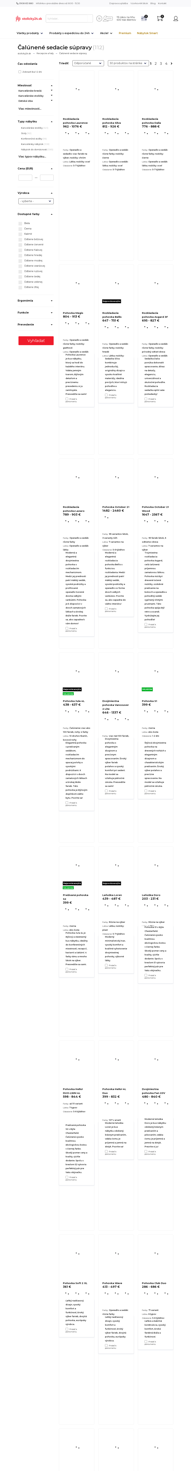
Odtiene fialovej (30, 250)
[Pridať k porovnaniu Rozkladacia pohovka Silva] (106, 395)
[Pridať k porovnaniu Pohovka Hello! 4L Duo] (106, 1345)
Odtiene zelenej (30, 282)
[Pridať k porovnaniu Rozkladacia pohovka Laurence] (67, 399)
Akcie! (104, 33)
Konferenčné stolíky (32, 138)
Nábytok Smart (147, 33)
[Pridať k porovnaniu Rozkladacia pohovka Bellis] (106, 608)
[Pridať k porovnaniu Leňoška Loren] (106, 1151)
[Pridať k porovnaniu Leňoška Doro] (146, 1151)
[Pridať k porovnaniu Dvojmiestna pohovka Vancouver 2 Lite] (106, 965)
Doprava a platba (118, 3)
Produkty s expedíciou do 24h (69, 33)
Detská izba (25, 100)
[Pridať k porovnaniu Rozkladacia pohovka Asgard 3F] (146, 624)
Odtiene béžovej (30, 239)
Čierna (24, 228)
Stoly (24, 133)
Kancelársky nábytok (32, 144)
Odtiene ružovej (30, 271)
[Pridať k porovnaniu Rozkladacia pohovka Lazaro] (67, 802)
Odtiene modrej (30, 260)
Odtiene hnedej (30, 255)
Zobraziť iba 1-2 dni (30, 71)
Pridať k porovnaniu (71, 400)
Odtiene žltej (28, 287)
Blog (153, 3)
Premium (125, 33)
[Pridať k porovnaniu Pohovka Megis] (67, 628)
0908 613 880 (24, 3)
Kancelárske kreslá (30, 90)
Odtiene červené (30, 244)
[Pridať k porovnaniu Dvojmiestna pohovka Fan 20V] (146, 1341)
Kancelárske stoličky (30, 95)
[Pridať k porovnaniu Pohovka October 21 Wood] (146, 791)
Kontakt (162, 3)
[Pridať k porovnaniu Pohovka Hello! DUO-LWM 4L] (67, 1329)
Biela (24, 223)
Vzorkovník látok (139, 3)
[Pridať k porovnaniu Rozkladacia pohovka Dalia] (146, 399)
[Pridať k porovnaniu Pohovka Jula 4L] (67, 969)
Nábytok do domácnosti (34, 149)
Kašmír (25, 234)
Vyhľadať (36, 340)
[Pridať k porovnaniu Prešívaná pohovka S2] (67, 1177)
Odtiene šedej (29, 276)
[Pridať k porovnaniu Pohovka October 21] (106, 791)
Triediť (64, 63)
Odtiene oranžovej (31, 266)
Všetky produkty (28, 33)
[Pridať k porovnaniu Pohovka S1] (146, 975)
